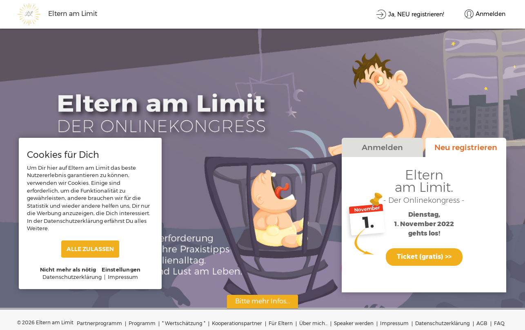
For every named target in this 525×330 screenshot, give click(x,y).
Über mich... (313, 323)
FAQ (499, 323)
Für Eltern (281, 323)
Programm (142, 323)
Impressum (394, 323)
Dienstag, (424, 215)
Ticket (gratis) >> (424, 256)
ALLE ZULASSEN (90, 249)
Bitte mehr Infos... (262, 301)
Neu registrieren (465, 147)
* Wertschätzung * (183, 323)
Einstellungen (121, 269)
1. (368, 222)
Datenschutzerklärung (442, 323)
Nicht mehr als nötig (68, 269)
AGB (481, 323)
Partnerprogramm (99, 323)
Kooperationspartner (237, 323)
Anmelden (382, 147)
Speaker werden (354, 323)
